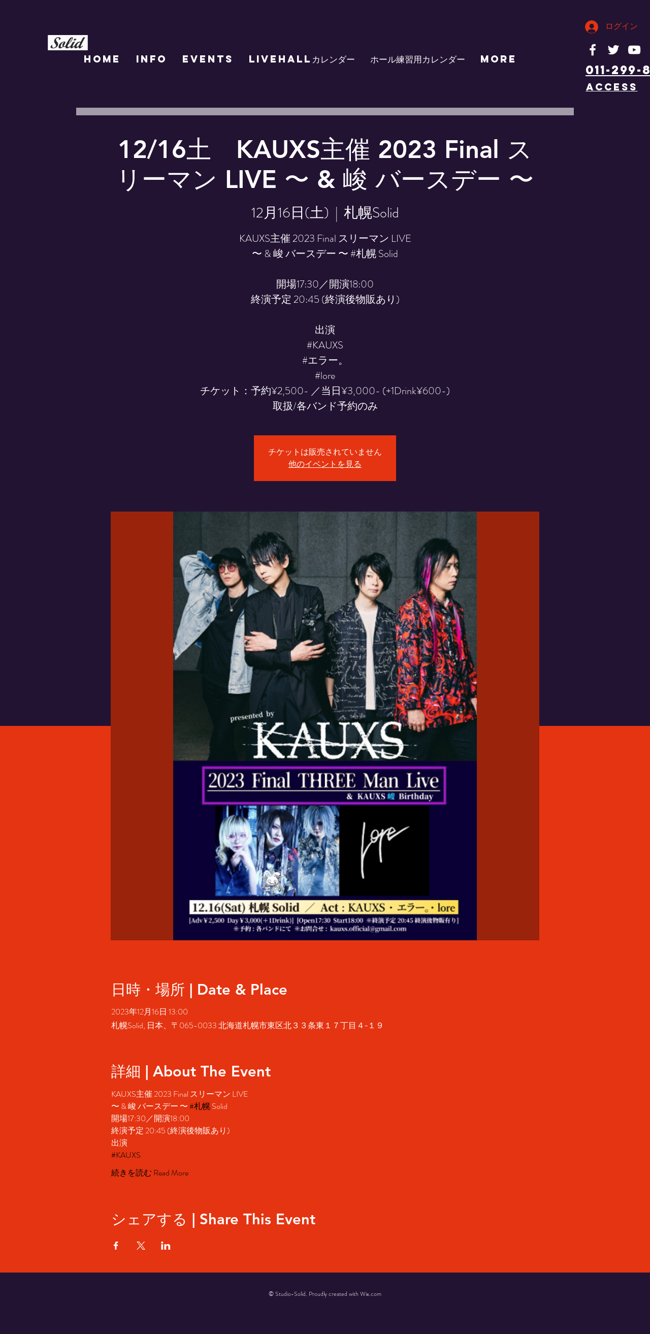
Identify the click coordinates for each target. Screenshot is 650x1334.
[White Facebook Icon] (592, 49)
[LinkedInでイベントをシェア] (166, 1246)
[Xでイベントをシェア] (141, 1246)
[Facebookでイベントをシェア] (116, 1246)
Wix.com (370, 1293)
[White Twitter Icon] (613, 49)
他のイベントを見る (325, 464)
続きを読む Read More (149, 1173)
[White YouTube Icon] (634, 49)
